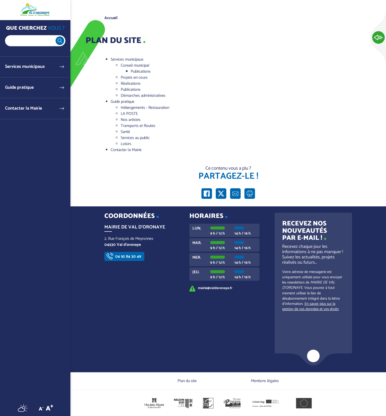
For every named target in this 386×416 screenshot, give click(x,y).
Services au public (135, 137)
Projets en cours (134, 77)
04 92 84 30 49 (128, 256)
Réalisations (131, 83)
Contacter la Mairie (23, 108)
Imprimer (249, 193)
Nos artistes (131, 119)
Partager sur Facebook (206, 193)
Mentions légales (265, 381)
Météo (22, 408)
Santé (125, 131)
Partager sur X (221, 193)
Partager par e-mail (235, 193)
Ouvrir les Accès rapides (378, 37)
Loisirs (126, 144)
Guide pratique (19, 87)
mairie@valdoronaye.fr (215, 288)
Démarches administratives (143, 95)
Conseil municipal (135, 65)
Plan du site (187, 381)
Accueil (110, 18)
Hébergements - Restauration (145, 107)
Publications (141, 71)
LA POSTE (129, 113)
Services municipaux (25, 66)
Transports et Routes (138, 125)
